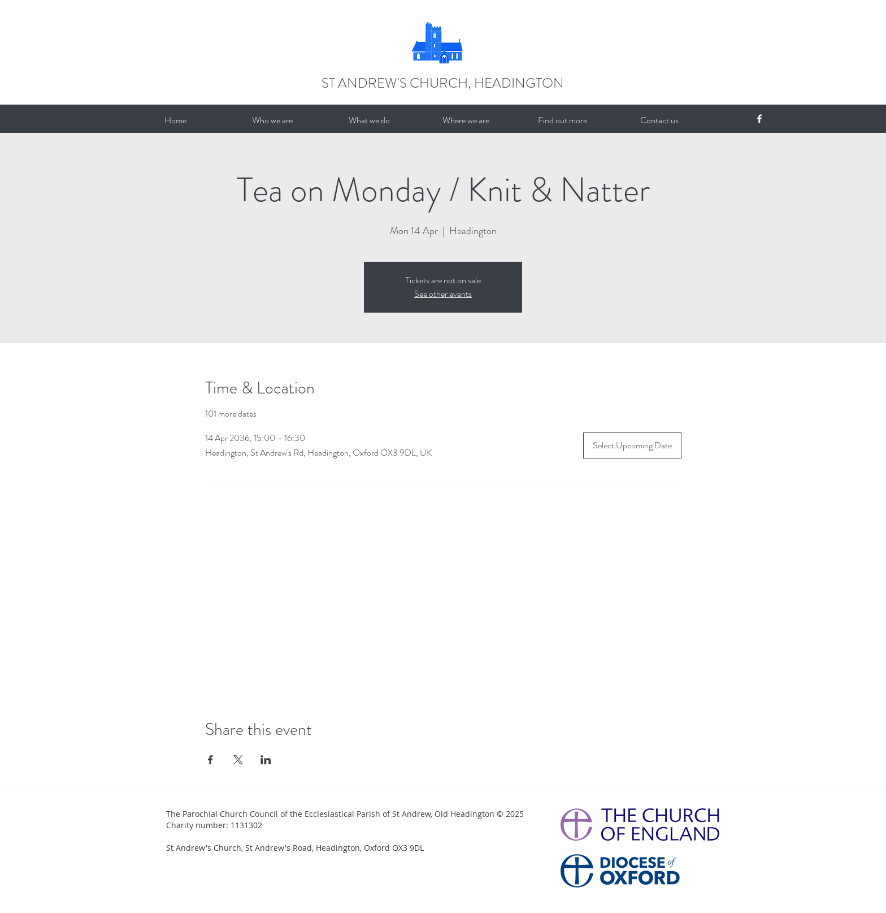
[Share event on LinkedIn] (265, 759)
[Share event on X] (238, 759)
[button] (272, 120)
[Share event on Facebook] (210, 759)
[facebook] (759, 118)
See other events (443, 293)
